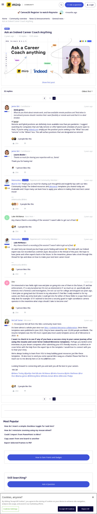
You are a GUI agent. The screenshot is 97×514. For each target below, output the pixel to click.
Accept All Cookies (67, 509)
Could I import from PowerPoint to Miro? (22, 434)
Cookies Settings (10, 509)
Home (4, 18)
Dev (13, 282)
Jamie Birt (15, 106)
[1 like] (20, 167)
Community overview (18, 18)
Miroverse (53, 186)
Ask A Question (48, 484)
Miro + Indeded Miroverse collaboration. (60, 327)
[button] (2, 5)
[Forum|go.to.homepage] (20, 4)
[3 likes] (22, 204)
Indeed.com (33, 129)
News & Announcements (39, 18)
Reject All (85, 509)
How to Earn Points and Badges (48, 457)
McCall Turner (17, 320)
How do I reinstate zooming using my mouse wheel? (28, 430)
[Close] (93, 497)
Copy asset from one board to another (21, 438)
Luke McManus (17, 216)
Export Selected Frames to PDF (18, 443)
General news (57, 18)
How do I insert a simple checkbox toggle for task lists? (29, 426)
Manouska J (16, 180)
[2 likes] (21, 138)
